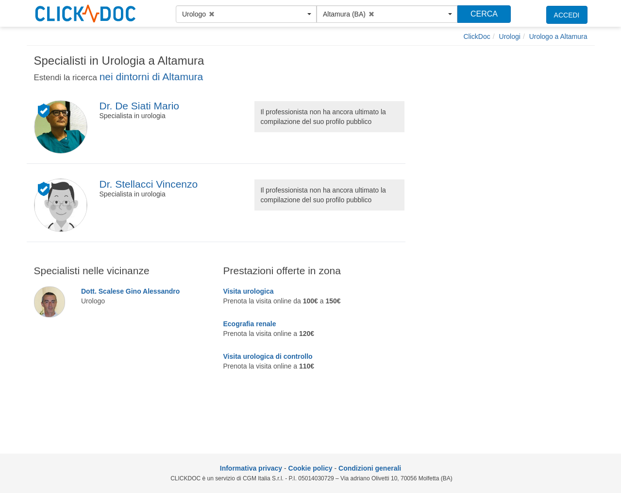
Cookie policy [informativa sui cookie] (310, 468)
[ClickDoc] (477, 36)
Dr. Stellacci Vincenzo (148, 184)
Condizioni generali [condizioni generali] (369, 468)
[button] (246, 14)
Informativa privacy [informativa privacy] (251, 468)
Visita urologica (248, 291)
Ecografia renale (249, 324)
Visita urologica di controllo (268, 356)
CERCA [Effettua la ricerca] (484, 14)
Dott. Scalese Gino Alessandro (130, 291)
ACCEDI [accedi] (567, 15)
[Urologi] (509, 36)
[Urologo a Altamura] (558, 36)
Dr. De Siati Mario (139, 105)
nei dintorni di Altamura (151, 76)
